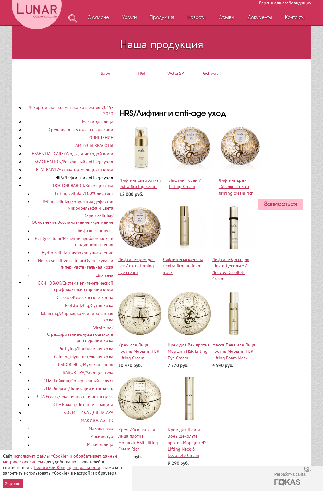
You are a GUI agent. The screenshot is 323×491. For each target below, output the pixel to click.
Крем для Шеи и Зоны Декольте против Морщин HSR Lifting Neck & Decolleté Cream (188, 442)
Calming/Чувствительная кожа (83, 356)
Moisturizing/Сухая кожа (89, 305)
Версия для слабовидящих (285, 3)
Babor (106, 73)
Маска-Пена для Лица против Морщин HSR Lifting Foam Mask (233, 351)
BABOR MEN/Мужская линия (85, 364)
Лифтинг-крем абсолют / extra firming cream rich (236, 186)
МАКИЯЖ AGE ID (97, 420)
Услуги (129, 18)
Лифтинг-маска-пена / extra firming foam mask (183, 266)
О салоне (98, 18)
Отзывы (226, 18)
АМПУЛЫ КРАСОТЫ (94, 145)
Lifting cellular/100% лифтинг (84, 193)
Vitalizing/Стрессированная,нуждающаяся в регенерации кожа (80, 334)
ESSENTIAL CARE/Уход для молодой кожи (72, 154)
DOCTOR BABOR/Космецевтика (83, 185)
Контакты (295, 18)
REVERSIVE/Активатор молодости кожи (74, 169)
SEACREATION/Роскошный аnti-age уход (73, 161)
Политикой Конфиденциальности (67, 467)
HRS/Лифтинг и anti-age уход (84, 177)
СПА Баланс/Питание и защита (83, 404)
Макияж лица (100, 444)
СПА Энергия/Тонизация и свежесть (78, 388)
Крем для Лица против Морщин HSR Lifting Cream (138, 351)
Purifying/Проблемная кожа (85, 349)
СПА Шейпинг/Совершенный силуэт (78, 380)
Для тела (104, 275)
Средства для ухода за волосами (81, 130)
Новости (196, 18)
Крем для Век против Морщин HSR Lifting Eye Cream (189, 351)
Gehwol (210, 73)
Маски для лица (97, 122)
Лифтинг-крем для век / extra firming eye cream (136, 266)
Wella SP (175, 73)
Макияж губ (101, 436)
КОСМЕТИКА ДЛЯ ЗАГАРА (88, 412)
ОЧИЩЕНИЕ (101, 137)
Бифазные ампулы (95, 230)
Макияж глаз (101, 428)
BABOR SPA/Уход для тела (88, 372)
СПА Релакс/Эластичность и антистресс (75, 396)
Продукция (162, 18)
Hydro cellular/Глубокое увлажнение (77, 253)
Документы (260, 18)
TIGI (141, 73)
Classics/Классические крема (85, 297)
